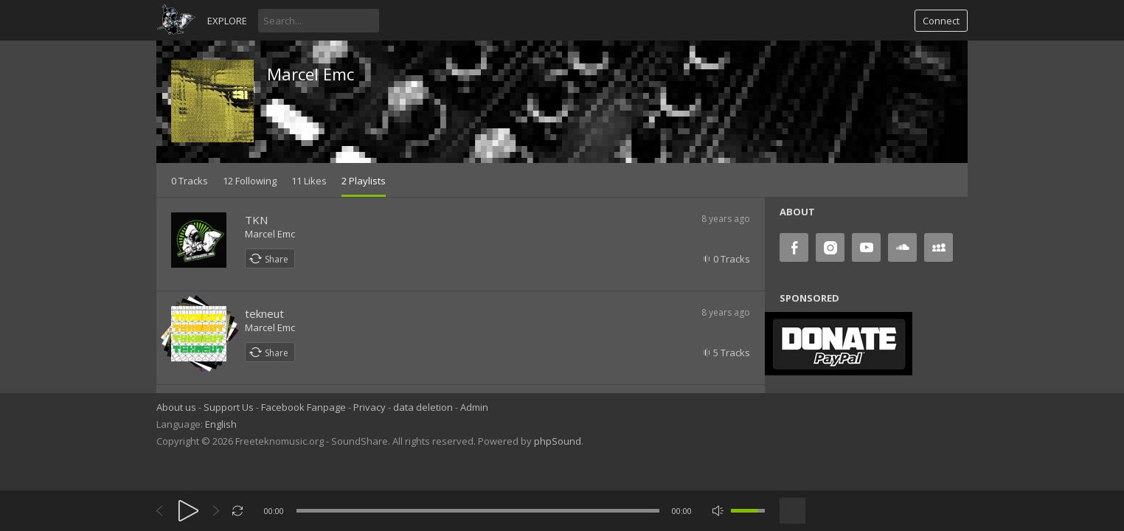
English (221, 424)
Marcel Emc (310, 74)
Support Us (229, 407)
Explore (227, 20)
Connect (941, 20)
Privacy (369, 407)
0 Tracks (189, 180)
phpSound (557, 441)
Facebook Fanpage (303, 407)
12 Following (250, 180)
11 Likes (309, 180)
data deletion (423, 407)
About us (176, 407)
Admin (474, 407)
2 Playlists (363, 180)
